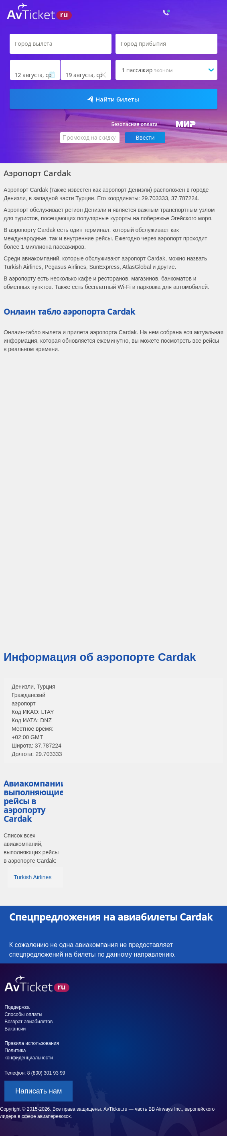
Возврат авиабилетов (28, 1021)
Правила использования (31, 1043)
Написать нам (38, 1091)
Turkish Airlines (32, 877)
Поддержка (17, 1007)
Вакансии (15, 1029)
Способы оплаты (23, 1014)
